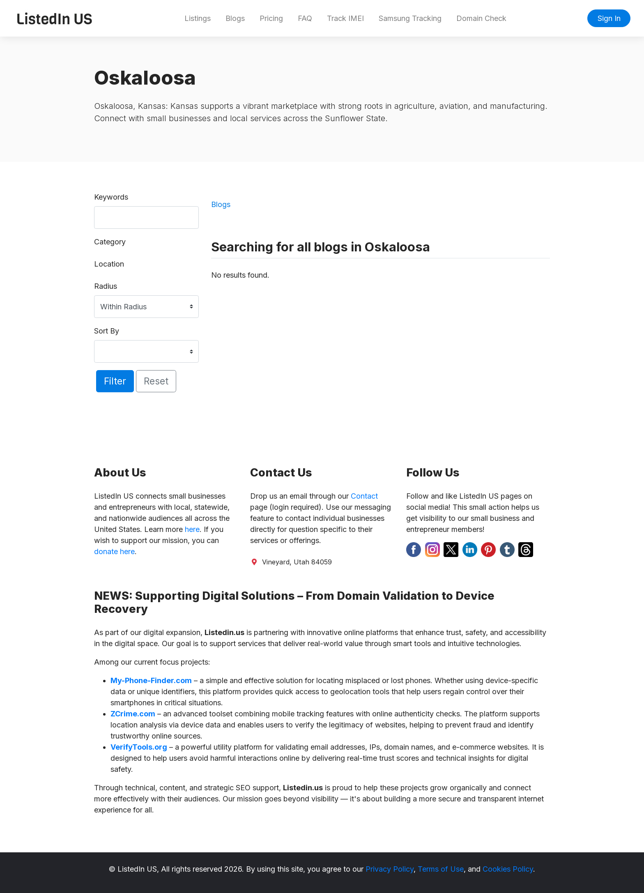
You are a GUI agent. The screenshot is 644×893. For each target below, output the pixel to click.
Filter (115, 381)
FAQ (305, 18)
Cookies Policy (508, 869)
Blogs (235, 18)
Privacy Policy (390, 869)
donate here (114, 551)
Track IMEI (345, 18)
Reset (156, 381)
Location (109, 264)
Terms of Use (441, 869)
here (192, 529)
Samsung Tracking (410, 18)
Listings (197, 18)
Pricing (271, 18)
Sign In (609, 18)
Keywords (111, 197)
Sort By (106, 331)
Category (110, 241)
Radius (105, 286)
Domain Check (481, 18)
